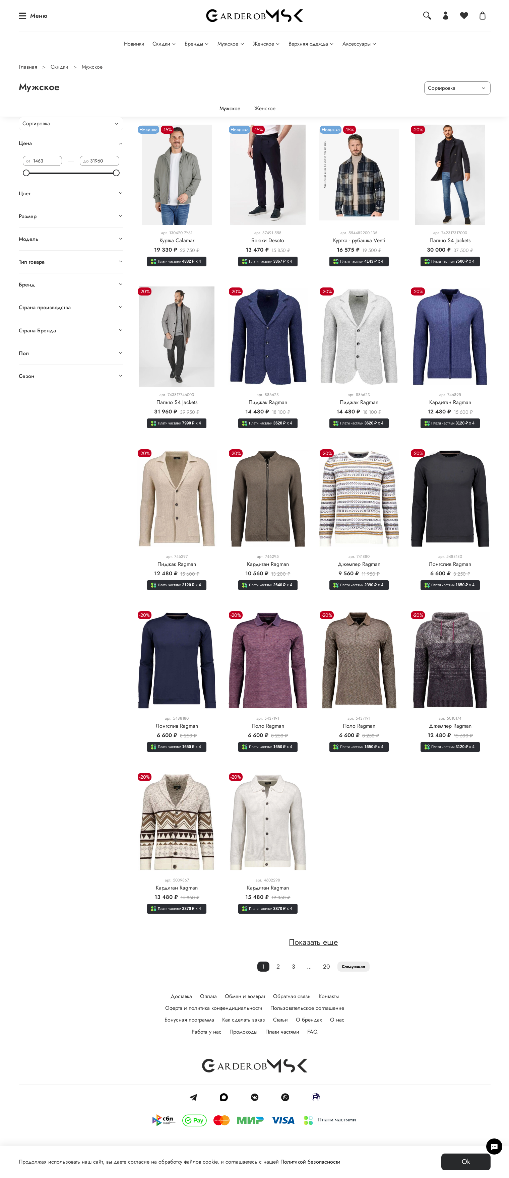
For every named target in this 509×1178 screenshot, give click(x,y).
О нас (337, 1020)
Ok (466, 1162)
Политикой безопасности (310, 1162)
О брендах (309, 1020)
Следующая (353, 967)
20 (326, 966)
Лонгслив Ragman (450, 564)
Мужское (231, 44)
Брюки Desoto (267, 240)
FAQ (312, 1032)
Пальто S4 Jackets (450, 240)
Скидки (164, 44)
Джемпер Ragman (359, 564)
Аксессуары (359, 44)
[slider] (26, 173)
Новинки (134, 44)
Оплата (208, 996)
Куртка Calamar (177, 240)
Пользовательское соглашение (307, 1008)
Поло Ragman (268, 726)
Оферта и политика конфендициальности (213, 1008)
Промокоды (243, 1032)
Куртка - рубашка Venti (359, 240)
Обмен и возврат (245, 996)
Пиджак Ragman (268, 402)
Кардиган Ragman (450, 402)
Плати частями (282, 1032)
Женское (266, 44)
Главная (28, 67)
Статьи (280, 1020)
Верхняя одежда (311, 44)
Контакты (329, 996)
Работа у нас (206, 1032)
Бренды (197, 44)
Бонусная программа (189, 1020)
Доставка (181, 996)
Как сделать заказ (243, 1020)
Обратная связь (292, 996)
